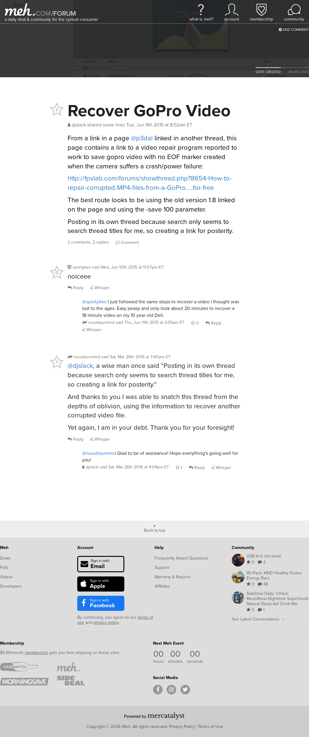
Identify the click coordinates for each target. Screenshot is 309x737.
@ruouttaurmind (99, 453)
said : (128, 267)
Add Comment (294, 29)
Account (85, 547)
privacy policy (106, 622)
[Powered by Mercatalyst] (154, 715)
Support (161, 567)
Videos (6, 577)
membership (36, 652)
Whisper (100, 288)
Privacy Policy (182, 726)
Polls (4, 567)
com (43, 13)
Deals (5, 558)
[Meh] (20, 9)
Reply (76, 288)
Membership (12, 643)
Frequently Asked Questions (181, 558)
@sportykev (94, 301)
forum (63, 13)
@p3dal (142, 138)
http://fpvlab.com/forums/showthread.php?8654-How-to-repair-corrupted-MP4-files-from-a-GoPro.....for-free (150, 183)
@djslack (80, 366)
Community (243, 547)
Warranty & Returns (172, 577)
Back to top (154, 530)
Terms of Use (210, 726)
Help (159, 547)
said (150, 322)
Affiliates (162, 586)
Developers (11, 586)
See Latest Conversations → (258, 619)
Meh (4, 547)
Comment (127, 242)
